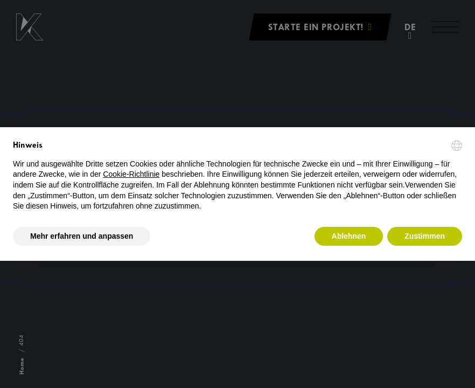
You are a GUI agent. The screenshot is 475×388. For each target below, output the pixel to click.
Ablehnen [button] (349, 236)
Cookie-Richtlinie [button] (131, 174)
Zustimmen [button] (424, 236)
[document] (237, 176)
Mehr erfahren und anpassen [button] (81, 236)
